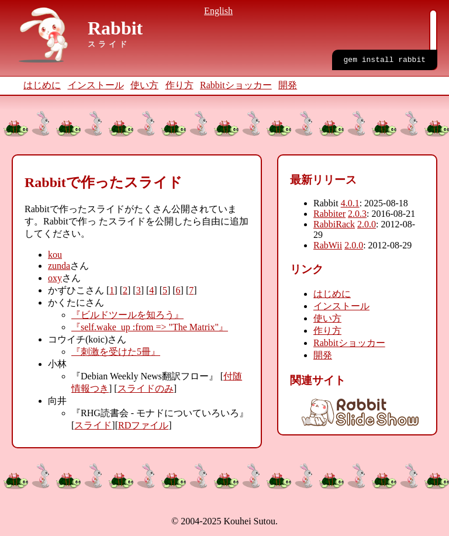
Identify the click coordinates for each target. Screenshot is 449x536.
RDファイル (143, 425)
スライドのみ (146, 388)
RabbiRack (334, 224)
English (218, 11)
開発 (287, 85)
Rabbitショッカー (236, 85)
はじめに (42, 85)
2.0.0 (366, 224)
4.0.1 (350, 203)
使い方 (144, 85)
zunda (59, 266)
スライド (93, 425)
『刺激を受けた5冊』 (115, 352)
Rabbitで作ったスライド (103, 182)
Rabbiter (329, 214)
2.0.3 (357, 214)
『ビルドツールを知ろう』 (127, 315)
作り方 (179, 85)
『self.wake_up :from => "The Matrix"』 (149, 327)
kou (55, 255)
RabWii (327, 245)
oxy (55, 278)
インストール (96, 85)
